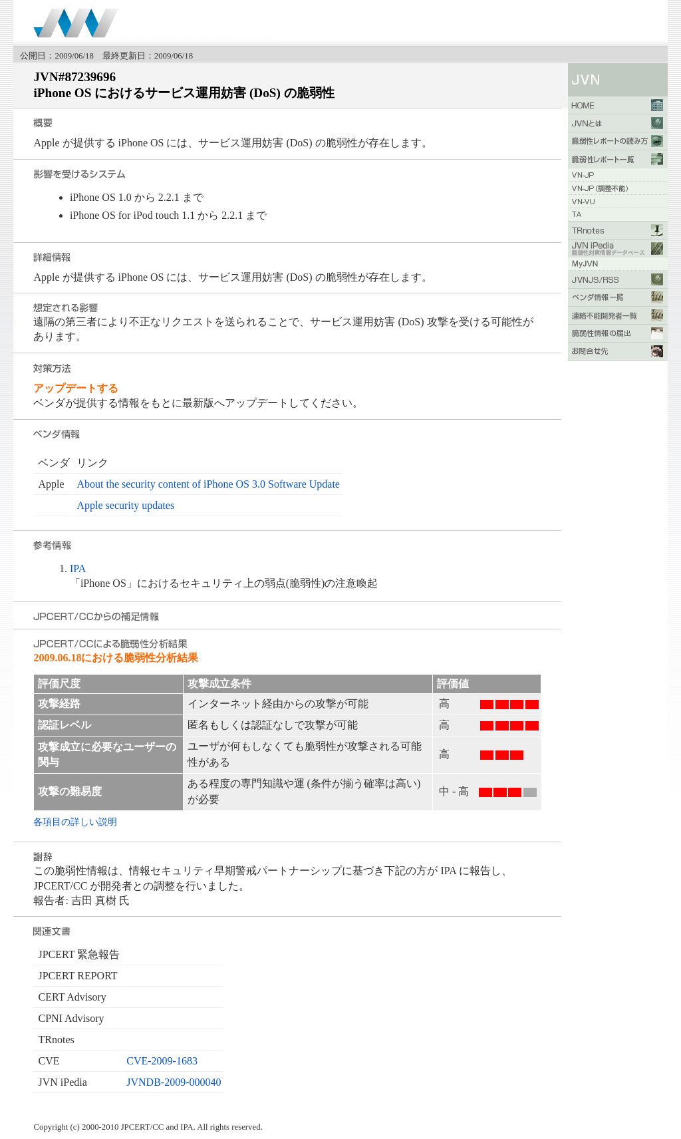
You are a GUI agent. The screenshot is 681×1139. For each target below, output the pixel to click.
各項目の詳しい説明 (75, 821)
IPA (78, 568)
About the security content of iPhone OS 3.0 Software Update (207, 484)
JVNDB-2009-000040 (173, 1082)
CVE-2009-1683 (162, 1060)
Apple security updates (125, 505)
